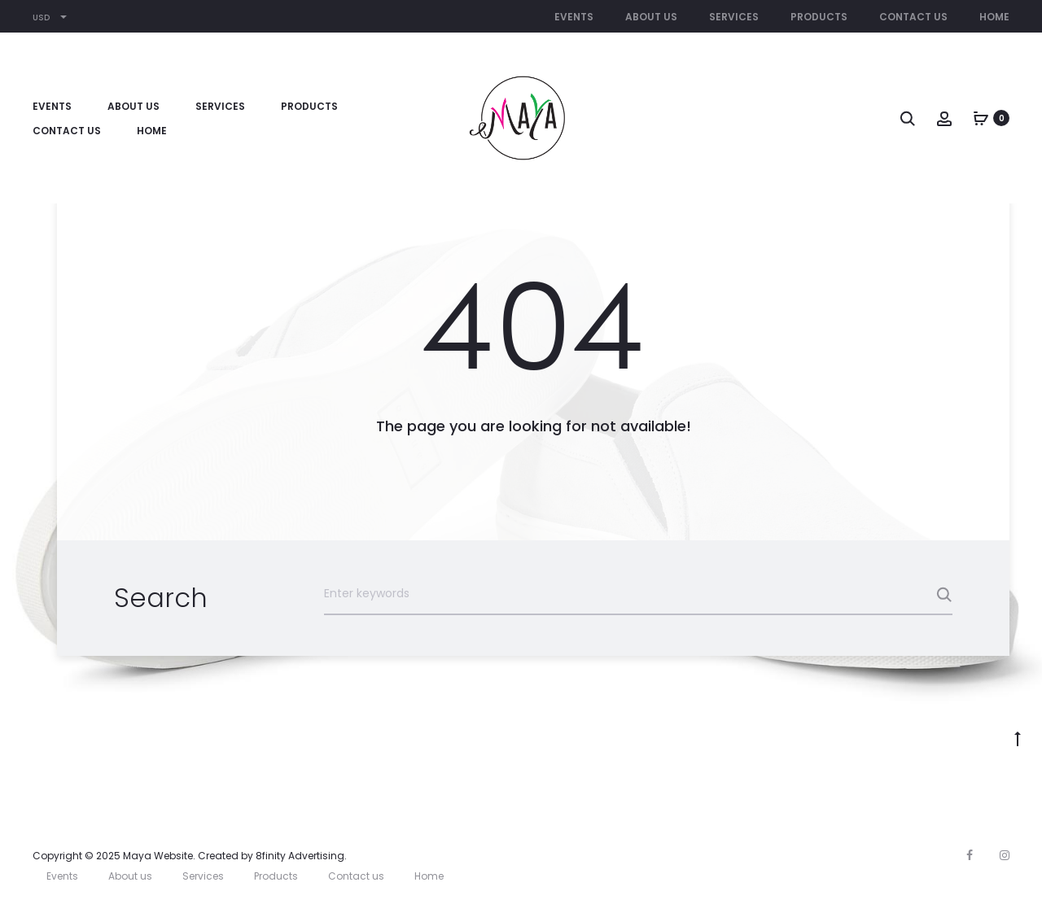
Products (818, 17)
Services (734, 17)
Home (994, 17)
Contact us (913, 17)
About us (651, 17)
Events (573, 17)
